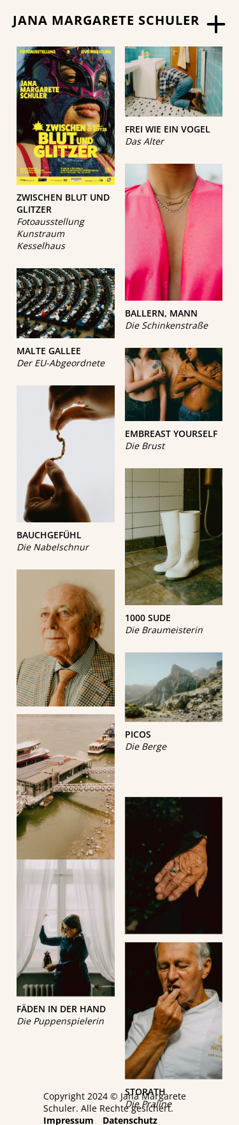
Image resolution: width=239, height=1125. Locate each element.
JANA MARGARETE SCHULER (106, 20)
